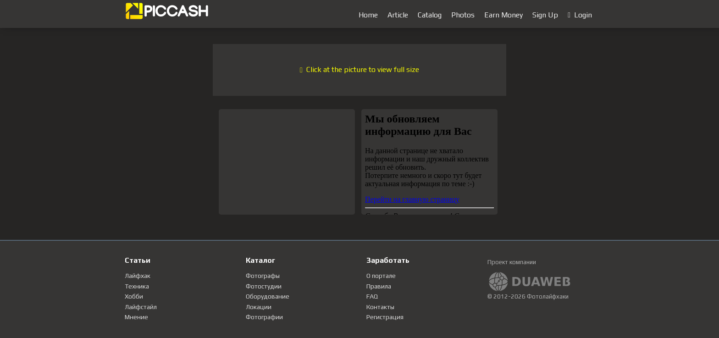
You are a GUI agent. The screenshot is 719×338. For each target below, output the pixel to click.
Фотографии (264, 317)
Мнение (136, 317)
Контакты (380, 306)
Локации (258, 306)
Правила (378, 286)
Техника (137, 286)
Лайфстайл (141, 306)
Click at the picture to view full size (359, 69)
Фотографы (263, 275)
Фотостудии (264, 286)
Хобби (134, 296)
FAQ (372, 296)
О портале (381, 275)
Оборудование (267, 296)
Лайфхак (137, 275)
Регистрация (385, 317)
